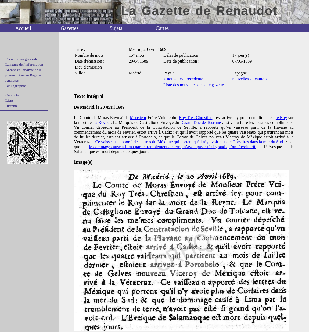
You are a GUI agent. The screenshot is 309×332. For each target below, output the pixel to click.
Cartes (162, 28)
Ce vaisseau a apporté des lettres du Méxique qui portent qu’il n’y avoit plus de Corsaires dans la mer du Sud (189, 142)
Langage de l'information (24, 64)
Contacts (12, 95)
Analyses (12, 80)
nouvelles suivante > (250, 79)
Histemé (11, 106)
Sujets (116, 28)
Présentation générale (21, 59)
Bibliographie (15, 86)
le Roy (281, 117)
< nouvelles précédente (183, 79)
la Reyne (101, 122)
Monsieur (138, 117)
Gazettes (69, 28)
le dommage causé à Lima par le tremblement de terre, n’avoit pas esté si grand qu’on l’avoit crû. (172, 146)
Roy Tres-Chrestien (196, 117)
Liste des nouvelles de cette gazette (193, 85)
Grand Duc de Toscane (201, 122)
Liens (9, 100)
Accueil (23, 28)
